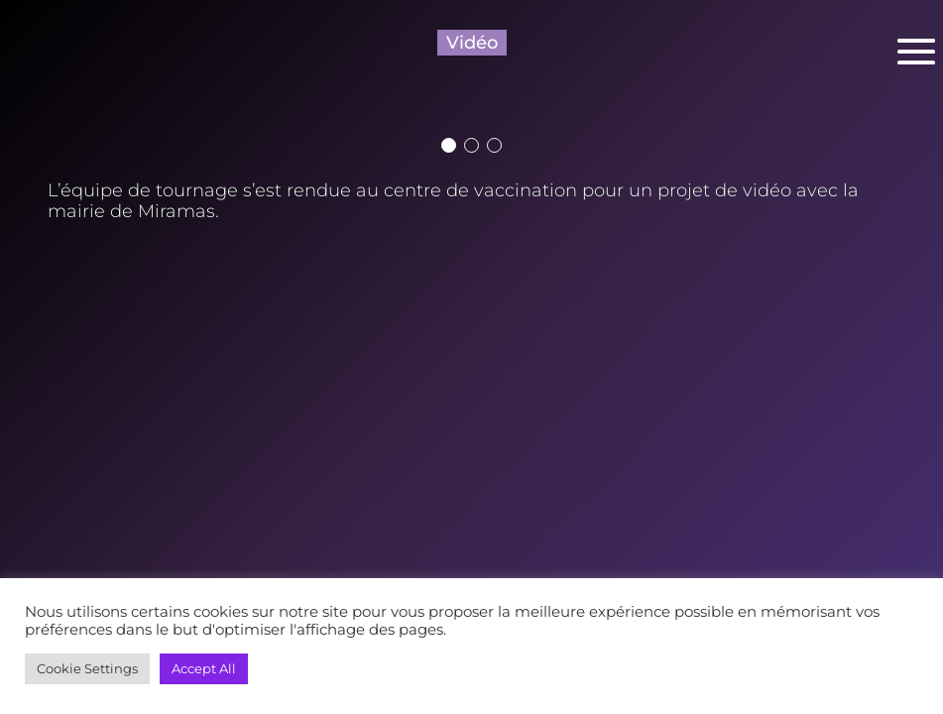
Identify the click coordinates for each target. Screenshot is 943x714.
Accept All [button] (204, 668)
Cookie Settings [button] (87, 668)
